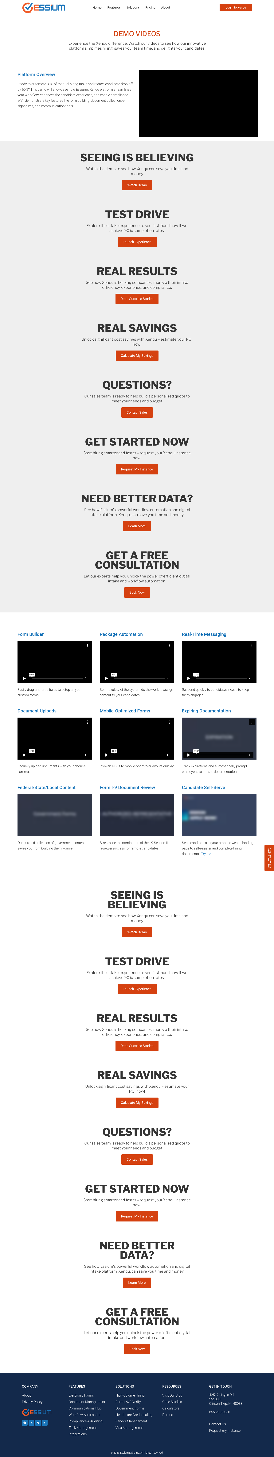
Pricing (150, 7)
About (165, 7)
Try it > (206, 854)
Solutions (133, 7)
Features (114, 7)
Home (97, 7)
